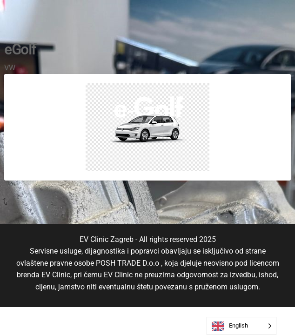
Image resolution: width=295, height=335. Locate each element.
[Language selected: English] (241, 326)
